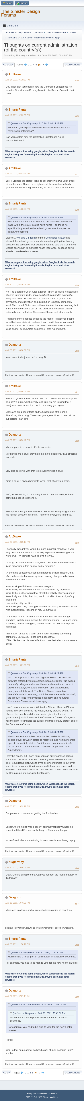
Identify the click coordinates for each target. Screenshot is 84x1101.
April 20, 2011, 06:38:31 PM (17, 350)
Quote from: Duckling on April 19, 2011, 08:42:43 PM (37, 217)
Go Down (8, 65)
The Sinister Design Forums (20, 13)
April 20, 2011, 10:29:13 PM (17, 542)
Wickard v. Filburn (26, 237)
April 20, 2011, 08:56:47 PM (17, 440)
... (31, 64)
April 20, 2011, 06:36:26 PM (17, 284)
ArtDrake (15, 74)
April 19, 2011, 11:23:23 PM (17, 209)
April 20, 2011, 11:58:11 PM (17, 944)
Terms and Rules (40, 1093)
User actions (72, 65)
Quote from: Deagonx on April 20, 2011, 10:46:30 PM (37, 952)
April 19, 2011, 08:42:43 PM (17, 174)
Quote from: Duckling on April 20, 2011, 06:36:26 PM (37, 673)
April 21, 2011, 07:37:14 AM (17, 996)
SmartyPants (17, 109)
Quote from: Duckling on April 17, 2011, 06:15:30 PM (37, 123)
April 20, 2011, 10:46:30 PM (17, 903)
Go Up (6, 1073)
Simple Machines (50, 1097)
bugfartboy (16, 862)
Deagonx (15, 344)
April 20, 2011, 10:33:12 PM (17, 806)
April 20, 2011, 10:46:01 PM (17, 867)
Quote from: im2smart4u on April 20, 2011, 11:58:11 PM (38, 1004)
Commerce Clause (56, 237)
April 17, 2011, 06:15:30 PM (17, 80)
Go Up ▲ (53, 1093)
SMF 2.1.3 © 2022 (34, 1097)
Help (29, 1093)
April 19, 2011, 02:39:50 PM (17, 115)
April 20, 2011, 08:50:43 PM (17, 391)
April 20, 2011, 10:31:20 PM (17, 665)
